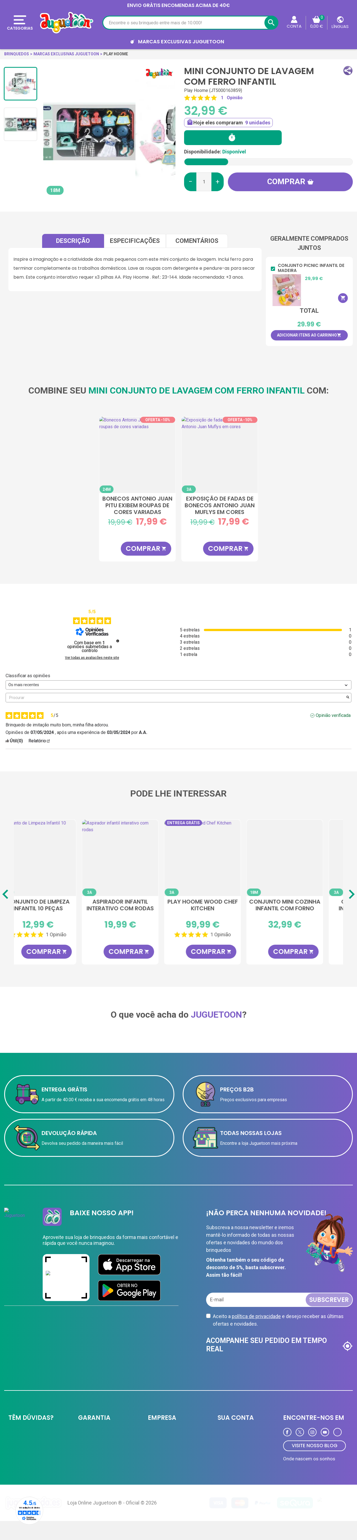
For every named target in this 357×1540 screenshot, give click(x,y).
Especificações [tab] (135, 240)
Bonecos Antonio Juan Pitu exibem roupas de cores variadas (137, 505)
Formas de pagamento (29, 1444)
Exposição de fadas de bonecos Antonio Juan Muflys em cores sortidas (220, 505)
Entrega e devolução (27, 1434)
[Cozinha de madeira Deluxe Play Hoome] (55, 858)
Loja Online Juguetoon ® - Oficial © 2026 (112, 1522)
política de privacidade (256, 1316)
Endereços (227, 1455)
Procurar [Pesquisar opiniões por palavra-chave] (176, 697)
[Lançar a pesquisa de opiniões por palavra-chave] (348, 697)
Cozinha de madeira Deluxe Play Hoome (55, 905)
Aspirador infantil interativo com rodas (219, 905)
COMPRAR (146, 548)
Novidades (157, 1466)
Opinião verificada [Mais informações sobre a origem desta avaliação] (333, 715)
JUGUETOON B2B (163, 1434)
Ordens (224, 1444)
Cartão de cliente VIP (167, 1444)
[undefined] (117, 641)
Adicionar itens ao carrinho (309, 335)
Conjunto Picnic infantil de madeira (311, 268)
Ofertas (155, 1455)
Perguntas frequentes (28, 1455)
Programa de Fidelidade (239, 1466)
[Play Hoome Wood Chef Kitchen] (302, 858)
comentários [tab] (196, 240)
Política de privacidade (98, 1434)
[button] (348, 70)
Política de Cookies (95, 1473)
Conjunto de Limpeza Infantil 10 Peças (137, 905)
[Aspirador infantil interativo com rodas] (220, 858)
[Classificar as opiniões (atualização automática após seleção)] (178, 685)
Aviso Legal (88, 1462)
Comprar (290, 181)
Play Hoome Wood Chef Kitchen (302, 905)
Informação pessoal (236, 1434)
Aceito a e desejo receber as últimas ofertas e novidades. (278, 1320)
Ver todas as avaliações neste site (92, 658)
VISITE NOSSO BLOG (314, 1445)
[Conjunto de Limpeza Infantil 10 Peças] (137, 858)
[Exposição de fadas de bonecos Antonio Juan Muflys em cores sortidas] (220, 455)
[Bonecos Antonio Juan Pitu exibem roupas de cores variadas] (137, 455)
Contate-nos (20, 1466)
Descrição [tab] (73, 240)
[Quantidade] (203, 181)
